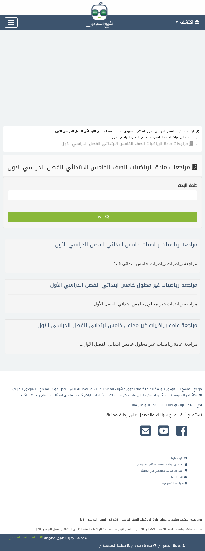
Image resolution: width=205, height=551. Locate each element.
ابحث (102, 217)
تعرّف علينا (179, 458)
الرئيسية (191, 131)
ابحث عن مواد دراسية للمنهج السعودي (162, 464)
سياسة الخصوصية (174, 483)
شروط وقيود (145, 546)
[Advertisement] (102, 81)
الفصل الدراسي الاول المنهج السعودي (149, 131)
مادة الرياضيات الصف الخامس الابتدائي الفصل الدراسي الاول (151, 137)
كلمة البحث (187, 186)
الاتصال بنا (179, 477)
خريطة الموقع (173, 546)
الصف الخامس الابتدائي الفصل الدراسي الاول (85, 131)
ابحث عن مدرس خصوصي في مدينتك (164, 470)
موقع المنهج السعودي (26, 537)
